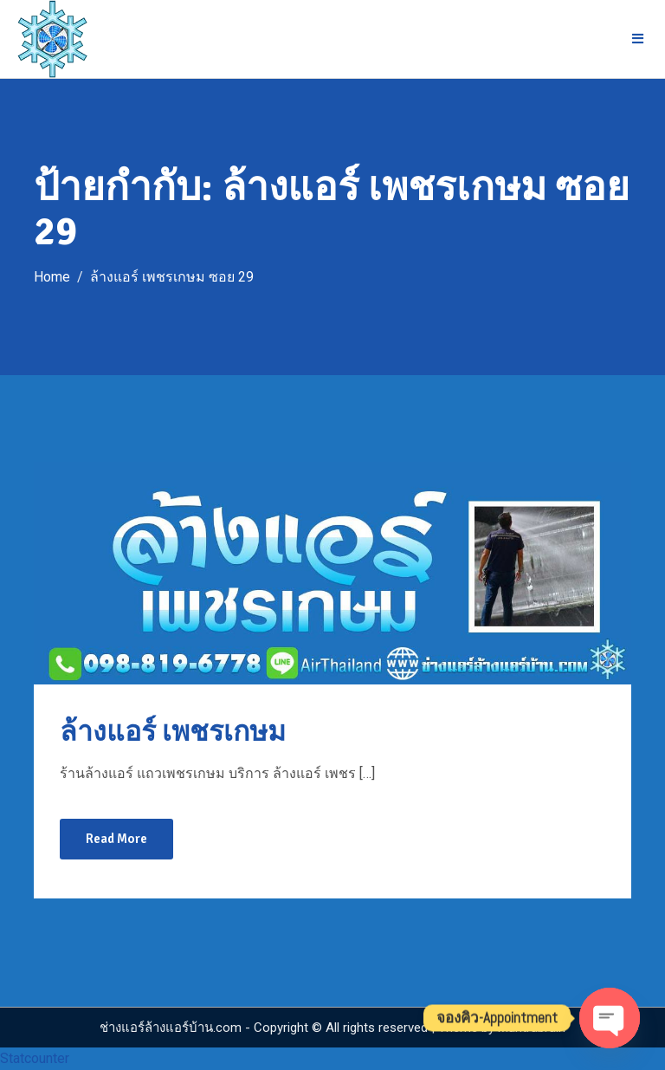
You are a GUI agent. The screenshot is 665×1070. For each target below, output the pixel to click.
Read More (116, 838)
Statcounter (34, 1058)
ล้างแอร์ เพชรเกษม (173, 732)
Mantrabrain (531, 1027)
